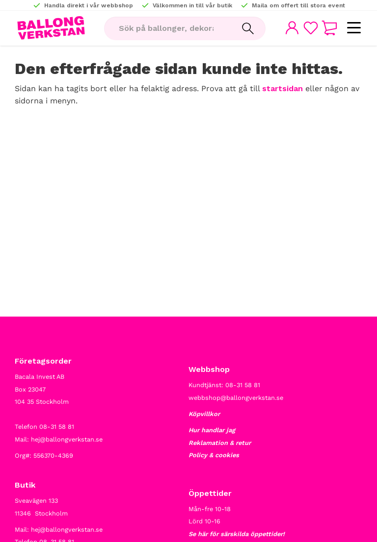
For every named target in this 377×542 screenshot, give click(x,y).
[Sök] (248, 28)
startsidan (282, 88)
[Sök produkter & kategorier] (167, 28)
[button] (353, 28)
